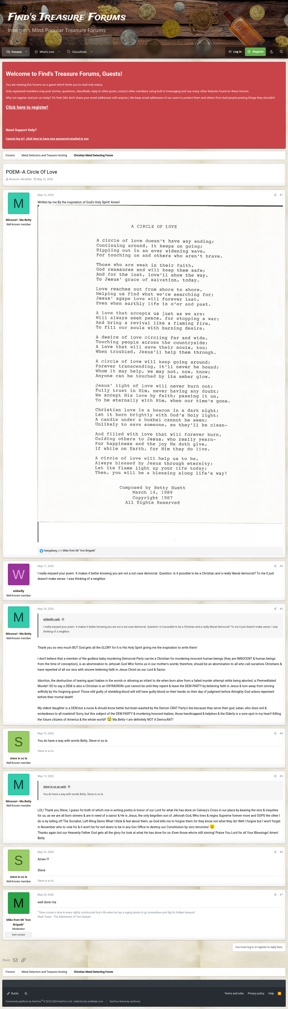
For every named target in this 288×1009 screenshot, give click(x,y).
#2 (281, 566)
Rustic (13, 993)
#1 (281, 195)
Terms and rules (234, 993)
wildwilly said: (51, 619)
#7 (281, 894)
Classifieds (79, 52)
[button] (26, 51)
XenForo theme (118, 1001)
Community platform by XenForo (39, 1001)
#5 (281, 776)
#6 (281, 852)
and (70, 550)
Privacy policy (256, 993)
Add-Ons (79, 1001)
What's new (47, 52)
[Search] (281, 52)
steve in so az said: (54, 786)
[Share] (275, 195)
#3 (281, 608)
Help (271, 993)
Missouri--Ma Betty (20, 179)
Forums (17, 52)
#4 (281, 733)
